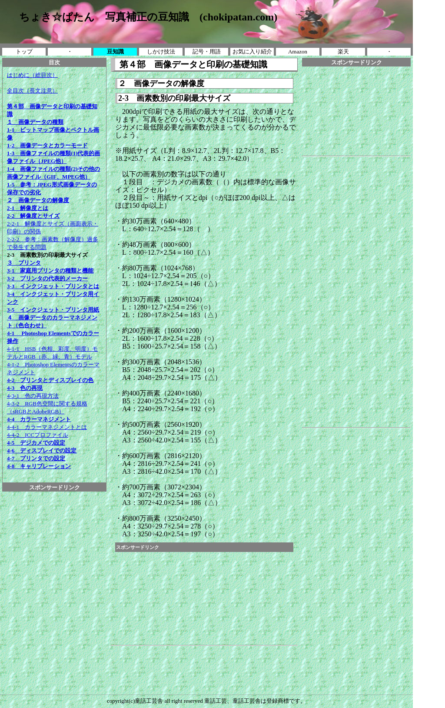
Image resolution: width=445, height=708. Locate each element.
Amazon (297, 51)
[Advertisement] (54, 511)
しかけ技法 (161, 51)
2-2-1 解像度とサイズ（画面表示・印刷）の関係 (52, 224)
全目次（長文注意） (32, 90)
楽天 (343, 51)
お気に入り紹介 (252, 51)
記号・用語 (207, 51)
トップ (24, 51)
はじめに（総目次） (32, 75)
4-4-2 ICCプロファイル (37, 435)
